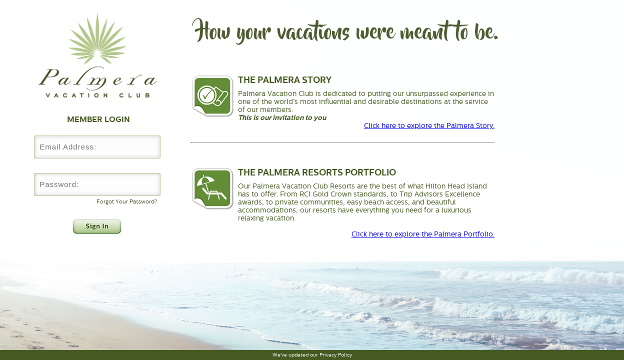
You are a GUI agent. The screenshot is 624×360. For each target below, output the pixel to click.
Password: (97, 165)
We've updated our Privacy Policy (312, 355)
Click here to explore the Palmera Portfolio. (423, 234)
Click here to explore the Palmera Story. (429, 126)
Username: (97, 128)
